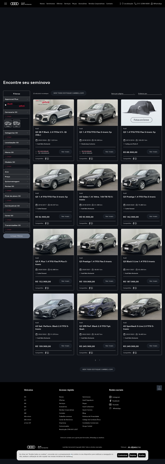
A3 (25, 400)
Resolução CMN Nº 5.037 (68, 429)
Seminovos (50, 4)
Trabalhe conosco (65, 416)
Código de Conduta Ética (91, 420)
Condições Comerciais (90, 423)
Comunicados (64, 426)
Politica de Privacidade (90, 416)
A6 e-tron (27, 416)
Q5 (25, 407)
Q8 (25, 413)
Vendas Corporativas (96, 4)
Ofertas (60, 4)
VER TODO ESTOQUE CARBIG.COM (68, 93)
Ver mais (65, 152)
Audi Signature (87, 400)
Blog (84, 413)
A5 (25, 397)
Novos (42, 4)
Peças (74, 4)
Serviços (67, 4)
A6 (25, 403)
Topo (159, 388)
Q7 (25, 410)
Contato (109, 4)
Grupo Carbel (87, 426)
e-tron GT (27, 423)
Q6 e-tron (27, 420)
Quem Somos (87, 410)
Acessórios (83, 4)
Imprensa (62, 423)
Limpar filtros (17, 236)
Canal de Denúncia (66, 420)
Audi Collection (88, 407)
